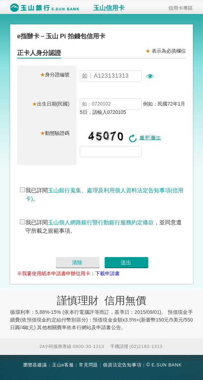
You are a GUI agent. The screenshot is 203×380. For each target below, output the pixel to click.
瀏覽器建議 (35, 364)
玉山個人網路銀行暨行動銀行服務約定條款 (101, 222)
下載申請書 (107, 273)
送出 (126, 262)
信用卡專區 (178, 8)
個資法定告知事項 (122, 364)
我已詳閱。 (104, 194)
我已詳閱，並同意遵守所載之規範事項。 (103, 226)
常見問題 (88, 364)
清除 (77, 262)
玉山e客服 (63, 364)
